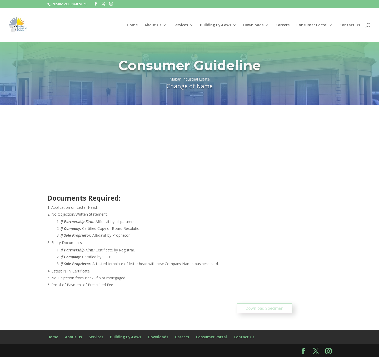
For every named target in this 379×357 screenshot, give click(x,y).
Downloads (253, 25)
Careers (283, 25)
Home (132, 25)
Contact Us (350, 25)
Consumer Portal (311, 25)
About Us (152, 25)
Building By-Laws (215, 25)
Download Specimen (265, 308)
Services (180, 25)
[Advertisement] (189, 144)
